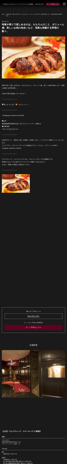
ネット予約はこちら (53, 4)
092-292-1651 (39, 4)
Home (3, 14)
